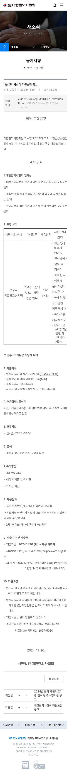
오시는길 (53, 738)
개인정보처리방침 (17, 738)
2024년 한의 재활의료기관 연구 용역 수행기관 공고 (48, 695)
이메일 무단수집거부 (38, 738)
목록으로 (54, 679)
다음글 (9, 707)
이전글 (9, 695)
